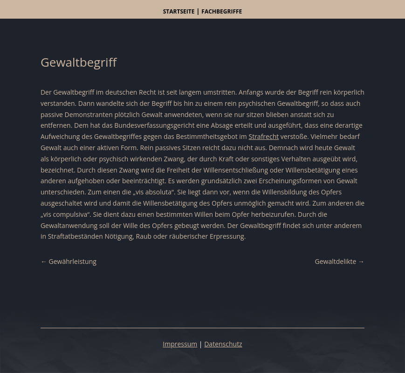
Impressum (180, 343)
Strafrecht (263, 136)
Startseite (179, 11)
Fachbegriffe (221, 11)
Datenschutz (223, 343)
